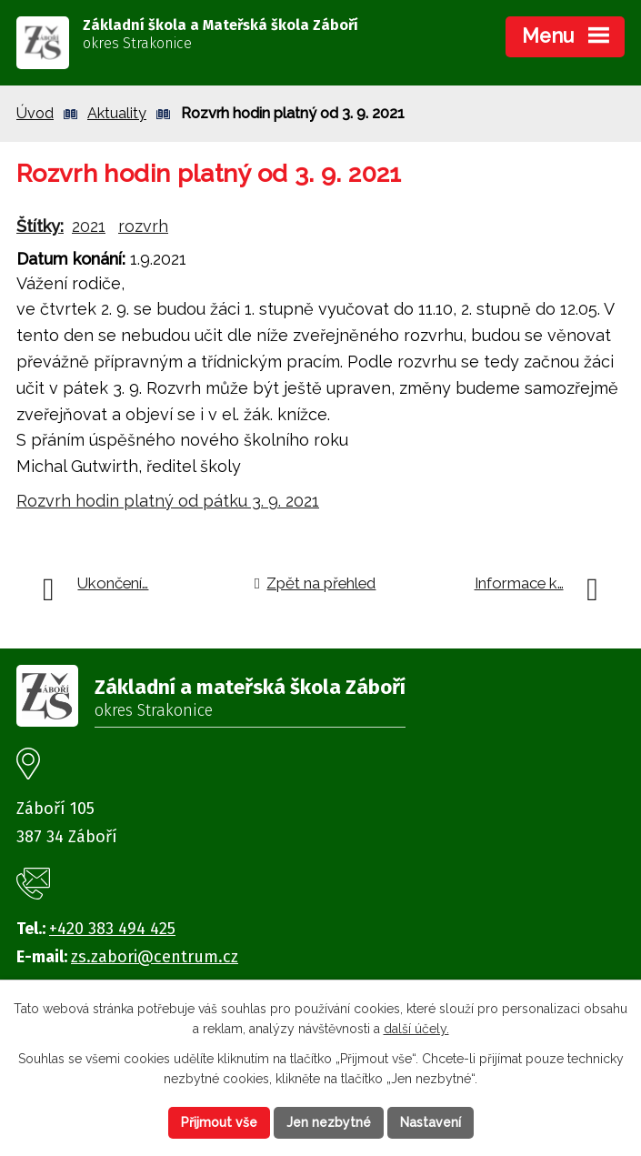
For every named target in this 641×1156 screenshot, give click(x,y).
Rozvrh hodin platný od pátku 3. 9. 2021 (167, 500)
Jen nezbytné (328, 1122)
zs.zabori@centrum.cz (154, 957)
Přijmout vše (219, 1122)
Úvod (35, 113)
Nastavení (430, 1122)
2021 (88, 226)
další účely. (416, 1029)
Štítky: (40, 226)
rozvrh (143, 226)
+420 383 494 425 (112, 929)
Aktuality (116, 113)
